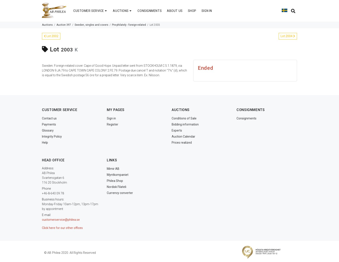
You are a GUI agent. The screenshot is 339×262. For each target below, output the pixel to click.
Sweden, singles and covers (91, 24)
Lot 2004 (288, 36)
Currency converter (120, 193)
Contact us (49, 118)
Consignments (246, 118)
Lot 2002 (51, 36)
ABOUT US (174, 11)
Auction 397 (63, 24)
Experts (177, 130)
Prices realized (182, 142)
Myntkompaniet (117, 174)
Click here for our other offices (62, 228)
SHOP (192, 11)
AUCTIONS (122, 11)
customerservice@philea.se (61, 219)
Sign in (111, 118)
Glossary (48, 130)
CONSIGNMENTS (150, 11)
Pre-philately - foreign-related (129, 24)
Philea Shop (115, 181)
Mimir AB (113, 168)
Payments (49, 124)
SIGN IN (206, 11)
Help (45, 142)
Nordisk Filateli (116, 187)
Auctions (47, 24)
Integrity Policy (52, 136)
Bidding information (185, 124)
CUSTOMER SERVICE (90, 11)
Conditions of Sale (184, 118)
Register (112, 124)
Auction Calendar (183, 136)
